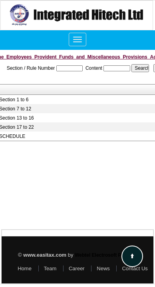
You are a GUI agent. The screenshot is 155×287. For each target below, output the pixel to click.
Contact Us (134, 268)
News (103, 268)
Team (50, 268)
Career (77, 268)
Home (25, 268)
